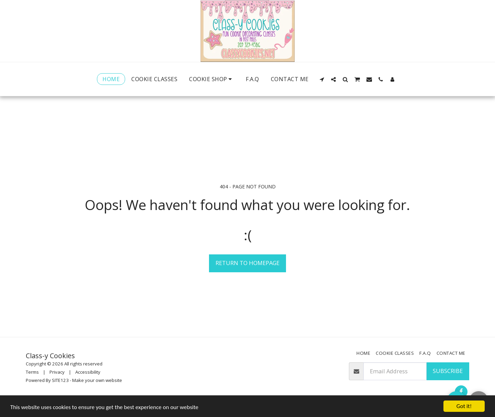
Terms (32, 372)
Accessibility (87, 372)
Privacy (57, 372)
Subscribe (448, 371)
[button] (321, 79)
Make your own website (97, 380)
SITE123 (60, 380)
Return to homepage (247, 263)
